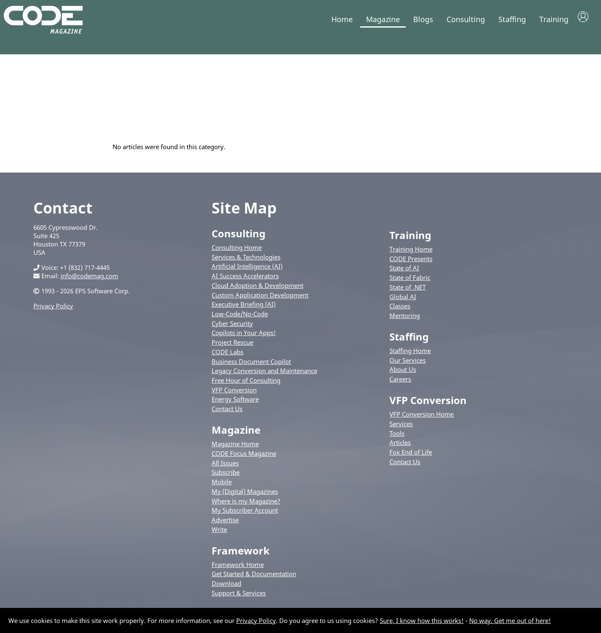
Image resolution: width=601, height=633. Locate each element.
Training (553, 19)
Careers (400, 383)
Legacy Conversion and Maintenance (264, 375)
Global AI (402, 301)
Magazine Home (235, 448)
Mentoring (404, 320)
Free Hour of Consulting (246, 385)
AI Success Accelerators (245, 280)
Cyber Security (232, 328)
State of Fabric (409, 282)
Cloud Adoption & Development (257, 290)
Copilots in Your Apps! (244, 337)
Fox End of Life (410, 457)
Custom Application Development (260, 299)
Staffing (512, 19)
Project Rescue (232, 347)
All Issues (225, 467)
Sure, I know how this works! (422, 620)
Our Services (407, 365)
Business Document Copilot (251, 366)
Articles (400, 447)
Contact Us (227, 413)
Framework (241, 555)
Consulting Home (237, 252)
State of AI (404, 272)
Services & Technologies (246, 261)
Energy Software (235, 404)
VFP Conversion (234, 394)
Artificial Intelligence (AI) (247, 271)
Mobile (222, 486)
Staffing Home (410, 355)
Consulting (466, 19)
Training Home (410, 253)
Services (401, 428)
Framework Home (238, 569)
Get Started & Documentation (254, 579)
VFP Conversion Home (421, 418)
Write (219, 534)
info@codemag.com (89, 280)
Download (226, 588)
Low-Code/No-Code (240, 318)
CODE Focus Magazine (244, 458)
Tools (396, 438)
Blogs (423, 19)
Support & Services (239, 597)
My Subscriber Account (245, 515)
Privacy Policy (53, 310)
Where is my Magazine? (246, 505)
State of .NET (407, 291)
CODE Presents (410, 263)
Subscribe (226, 477)
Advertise (225, 524)
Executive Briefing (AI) (243, 309)
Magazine (383, 19)
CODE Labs (227, 356)
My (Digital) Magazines (245, 496)
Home (342, 19)
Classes (399, 310)
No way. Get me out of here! (510, 620)
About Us (402, 374)
